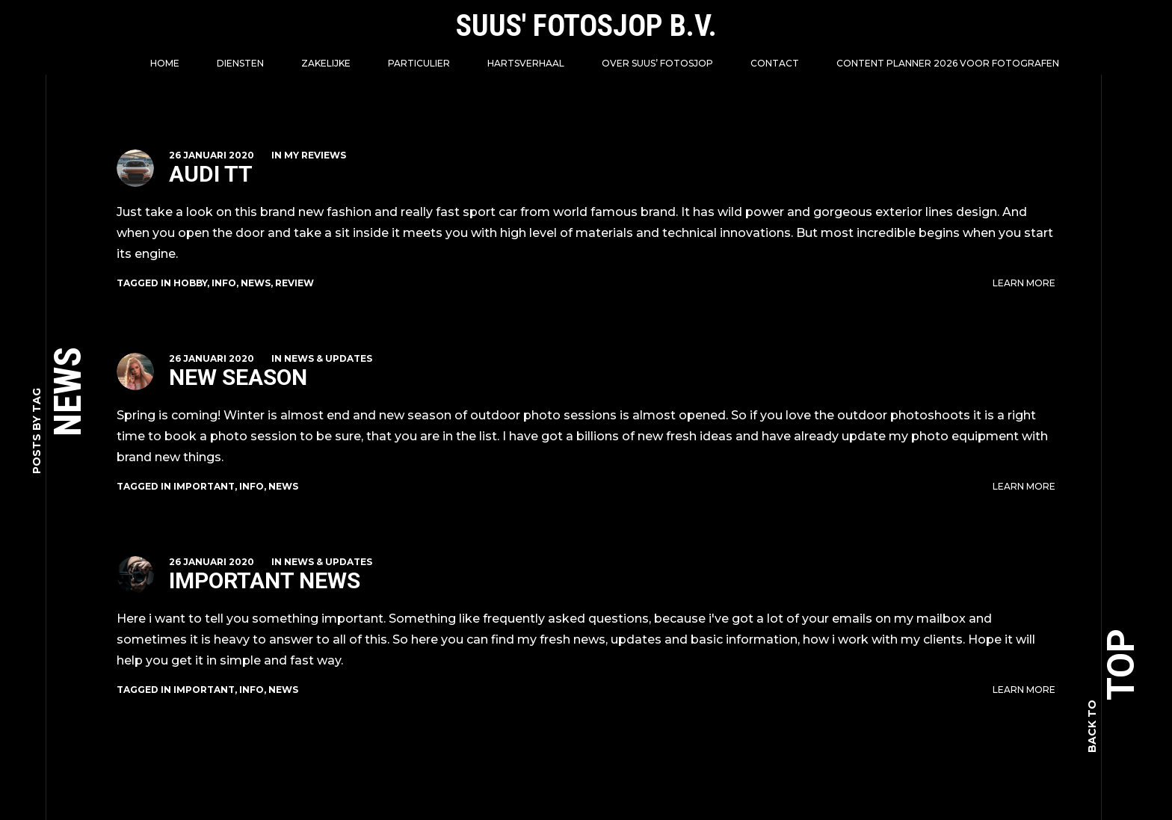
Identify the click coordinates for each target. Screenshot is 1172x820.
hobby (190, 283)
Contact (774, 63)
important (204, 486)
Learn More (1024, 283)
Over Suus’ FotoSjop (657, 63)
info (224, 283)
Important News (264, 580)
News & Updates (328, 358)
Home (164, 63)
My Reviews (315, 155)
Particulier (419, 63)
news (256, 283)
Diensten (240, 63)
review (294, 283)
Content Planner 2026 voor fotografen (947, 63)
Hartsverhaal (525, 63)
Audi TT (211, 174)
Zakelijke (326, 63)
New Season (238, 377)
